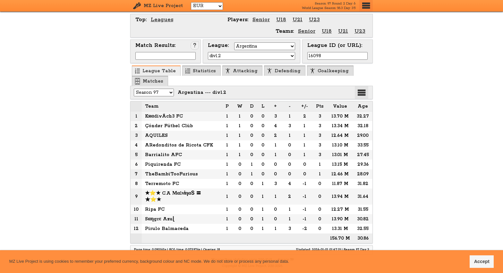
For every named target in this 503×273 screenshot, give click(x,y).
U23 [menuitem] (314, 19)
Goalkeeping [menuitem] (329, 71)
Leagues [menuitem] (162, 19)
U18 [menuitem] (281, 19)
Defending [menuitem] (284, 71)
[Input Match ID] (165, 56)
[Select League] (251, 56)
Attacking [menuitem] (241, 71)
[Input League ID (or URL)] (337, 56)
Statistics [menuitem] (200, 71)
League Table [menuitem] (155, 71)
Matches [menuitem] (149, 81)
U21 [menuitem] (298, 19)
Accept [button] (482, 261)
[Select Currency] (207, 6)
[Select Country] (264, 46)
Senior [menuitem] (261, 19)
